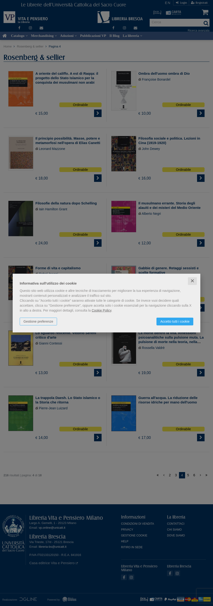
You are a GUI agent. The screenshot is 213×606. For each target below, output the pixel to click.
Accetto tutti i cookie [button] (175, 321)
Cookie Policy (101, 310)
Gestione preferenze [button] (38, 321)
